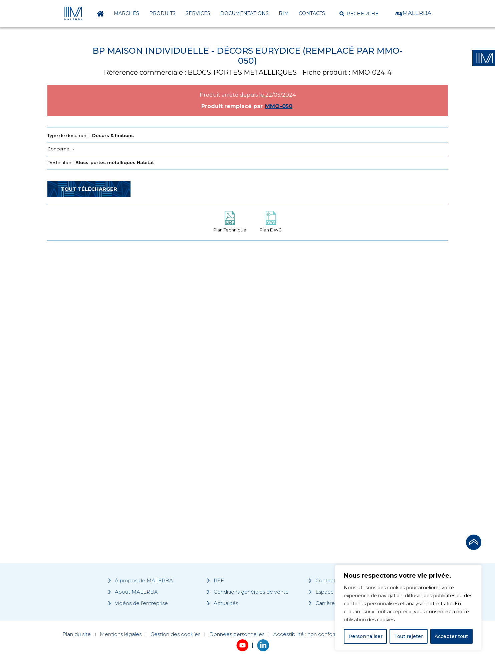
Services (198, 13)
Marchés (126, 13)
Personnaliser (365, 636)
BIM (284, 13)
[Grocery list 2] (342, 372)
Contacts (312, 13)
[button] (359, 13)
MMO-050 (278, 106)
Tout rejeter (408, 636)
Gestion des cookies (175, 634)
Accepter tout (451, 636)
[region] (408, 608)
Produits (162, 13)
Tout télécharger (89, 189)
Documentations (244, 13)
